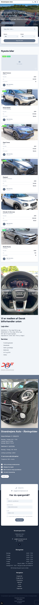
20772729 (12, 447)
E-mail (8, 511)
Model (22, 34)
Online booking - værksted (8, 22)
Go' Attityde (19, 602)
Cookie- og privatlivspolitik (19, 601)
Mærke (5, 34)
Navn (8, 499)
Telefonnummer (10, 505)
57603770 (16, 437)
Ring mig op (19, 520)
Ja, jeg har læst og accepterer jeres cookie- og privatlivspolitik (20, 517)
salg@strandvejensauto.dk (19, 491)
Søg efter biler (19, 40)
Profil (5, 477)
